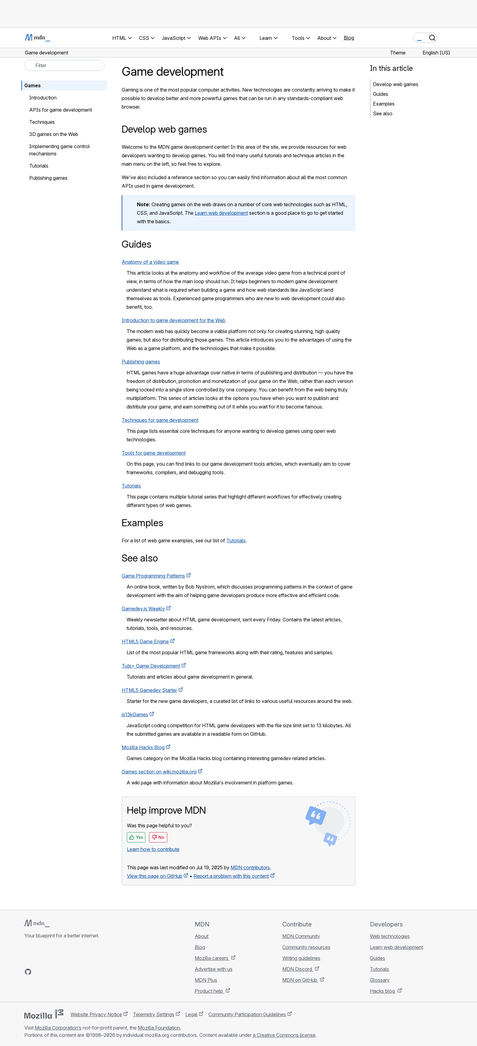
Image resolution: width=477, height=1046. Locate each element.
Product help (209, 991)
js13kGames (135, 714)
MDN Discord (297, 969)
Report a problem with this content (231, 876)
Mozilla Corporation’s (58, 1028)
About (201, 936)
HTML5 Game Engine (145, 641)
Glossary (380, 980)
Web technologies (390, 936)
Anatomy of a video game (150, 262)
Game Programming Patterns (153, 576)
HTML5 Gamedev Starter (149, 690)
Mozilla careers (212, 958)
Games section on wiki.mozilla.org (159, 772)
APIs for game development (60, 110)
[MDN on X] (50, 971)
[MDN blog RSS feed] (71, 971)
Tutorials (131, 486)
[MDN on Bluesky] (39, 971)
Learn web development (221, 213)
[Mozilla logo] (43, 1014)
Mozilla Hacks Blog (143, 747)
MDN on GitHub (300, 980)
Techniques (42, 122)
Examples (384, 104)
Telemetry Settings (153, 1014)
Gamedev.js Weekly (143, 609)
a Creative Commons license (284, 1035)
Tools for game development (154, 453)
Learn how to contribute (153, 849)
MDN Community (301, 936)
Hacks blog (383, 991)
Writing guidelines (301, 958)
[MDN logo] (37, 923)
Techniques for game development (160, 420)
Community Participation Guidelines (247, 1014)
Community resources (306, 947)
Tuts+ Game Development (151, 666)
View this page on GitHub (154, 876)
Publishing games (141, 362)
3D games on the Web (53, 134)
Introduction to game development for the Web (173, 320)
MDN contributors (250, 867)
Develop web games (395, 84)
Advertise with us (213, 969)
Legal (191, 1014)
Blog (349, 38)
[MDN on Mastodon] (60, 971)
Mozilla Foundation (159, 1028)
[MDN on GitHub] (28, 971)
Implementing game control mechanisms (59, 150)
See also (382, 113)
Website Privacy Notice (96, 1014)
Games (32, 85)
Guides (380, 94)
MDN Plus (206, 980)
